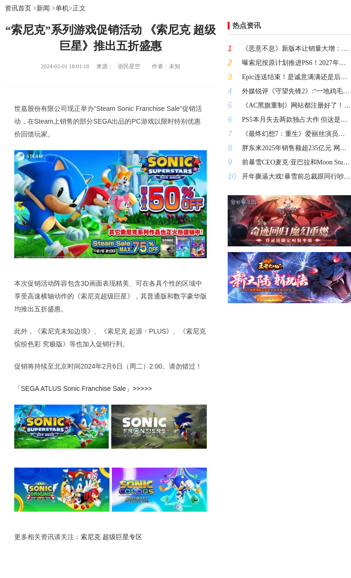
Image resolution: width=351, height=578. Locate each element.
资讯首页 (18, 8)
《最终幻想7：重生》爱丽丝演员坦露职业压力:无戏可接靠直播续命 (296, 133)
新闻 (43, 8)
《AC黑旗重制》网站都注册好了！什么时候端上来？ (296, 105)
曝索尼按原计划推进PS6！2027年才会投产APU (296, 62)
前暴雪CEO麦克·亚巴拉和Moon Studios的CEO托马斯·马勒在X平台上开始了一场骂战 (296, 162)
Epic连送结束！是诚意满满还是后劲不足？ (296, 77)
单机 (62, 8)
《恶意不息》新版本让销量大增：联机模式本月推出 (296, 48)
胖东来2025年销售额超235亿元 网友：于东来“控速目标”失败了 (296, 148)
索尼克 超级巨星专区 (111, 537)
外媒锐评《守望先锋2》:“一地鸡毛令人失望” (296, 91)
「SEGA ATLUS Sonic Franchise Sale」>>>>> (83, 388)
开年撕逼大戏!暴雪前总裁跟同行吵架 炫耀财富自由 (296, 176)
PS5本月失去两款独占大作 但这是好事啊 (296, 119)
